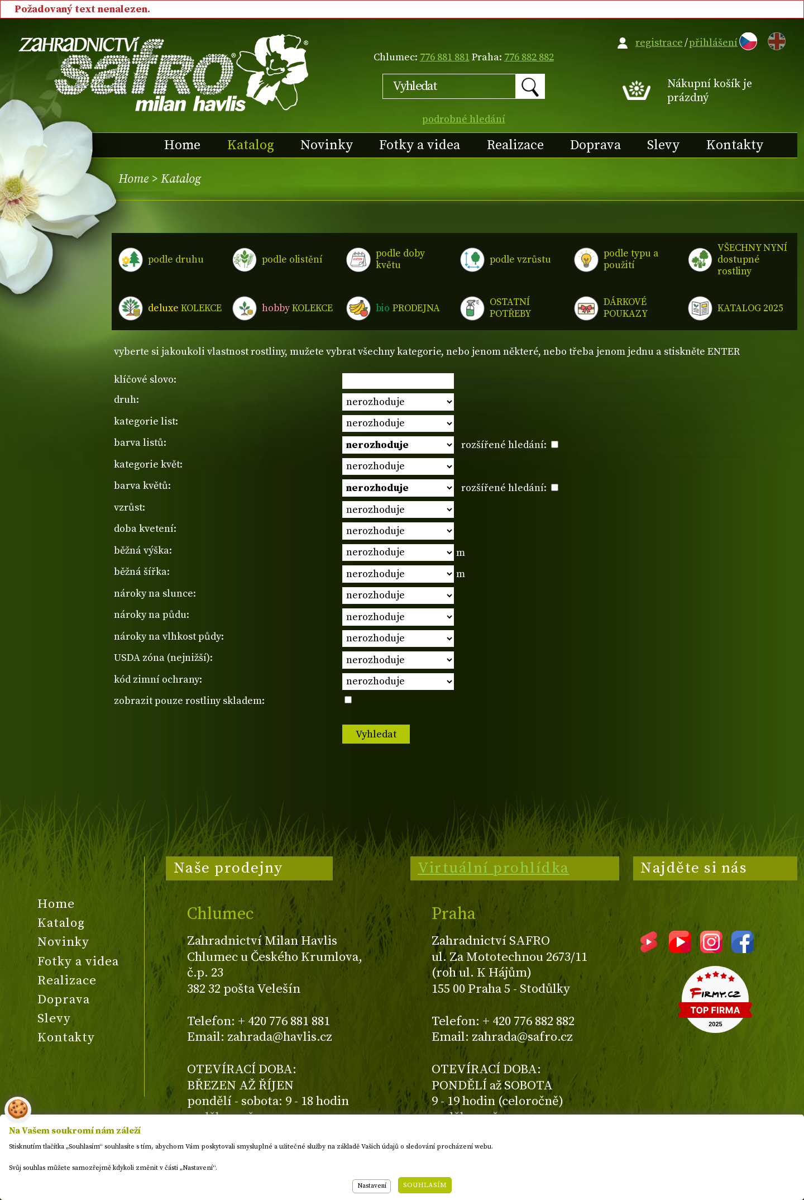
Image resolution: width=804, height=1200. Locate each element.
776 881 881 (445, 57)
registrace (659, 42)
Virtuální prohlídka (494, 868)
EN (774, 39)
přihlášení (713, 42)
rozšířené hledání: (509, 445)
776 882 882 (529, 57)
